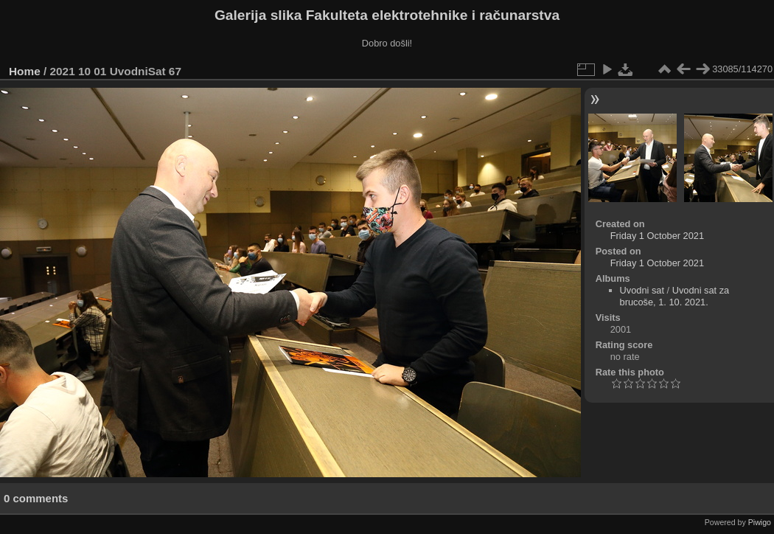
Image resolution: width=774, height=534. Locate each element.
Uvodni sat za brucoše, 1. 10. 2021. (675, 296)
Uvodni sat (642, 290)
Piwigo (759, 522)
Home (25, 71)
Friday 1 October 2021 (657, 235)
